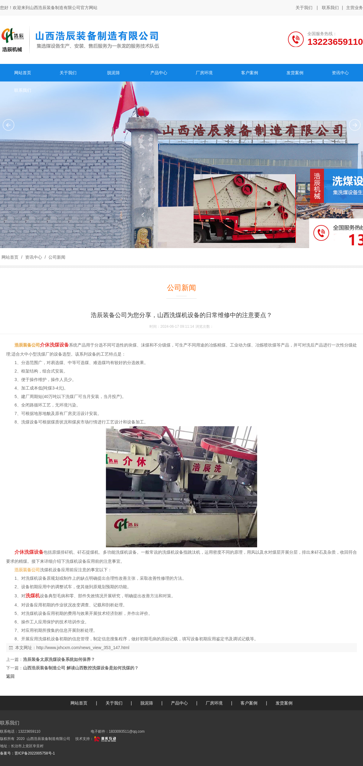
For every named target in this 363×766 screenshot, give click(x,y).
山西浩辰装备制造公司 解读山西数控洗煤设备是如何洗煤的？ (81, 667)
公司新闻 (56, 257)
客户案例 (248, 703)
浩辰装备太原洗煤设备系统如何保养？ (59, 659)
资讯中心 (33, 257)
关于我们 (304, 7)
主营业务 (354, 8)
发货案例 (284, 703)
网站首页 (10, 257)
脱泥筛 (146, 703)
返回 (10, 676)
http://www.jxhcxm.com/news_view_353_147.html (82, 647)
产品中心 (179, 703)
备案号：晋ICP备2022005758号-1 (27, 753)
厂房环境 (214, 703)
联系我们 (330, 7)
